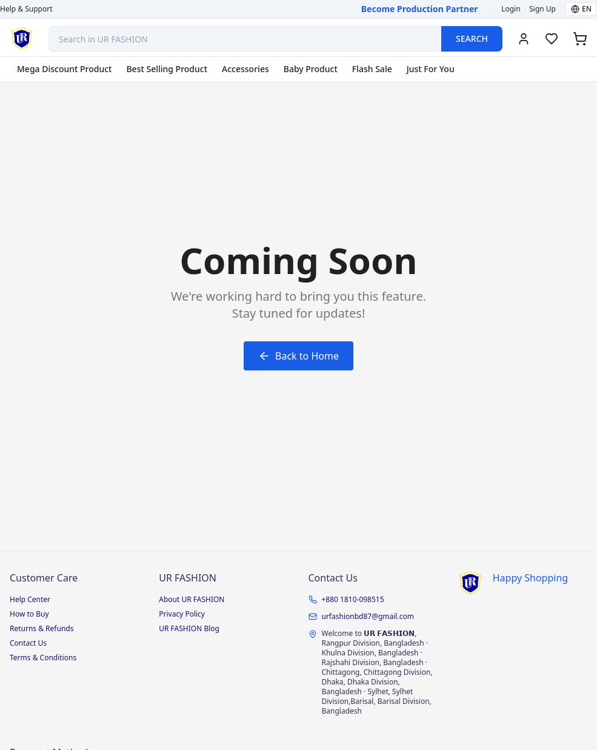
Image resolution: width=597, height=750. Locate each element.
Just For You (431, 69)
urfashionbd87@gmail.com (368, 616)
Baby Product (311, 69)
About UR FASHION (191, 599)
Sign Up (542, 9)
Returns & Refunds (41, 628)
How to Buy (29, 614)
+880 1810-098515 (353, 599)
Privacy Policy (182, 614)
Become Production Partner (419, 9)
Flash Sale (372, 69)
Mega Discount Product (64, 69)
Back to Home (298, 356)
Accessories (245, 69)
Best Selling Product (166, 69)
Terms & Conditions (43, 657)
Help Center (30, 599)
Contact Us (28, 643)
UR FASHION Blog (189, 628)
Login (510, 9)
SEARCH (472, 38)
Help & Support (26, 9)
